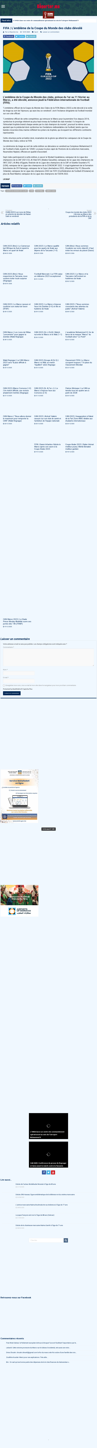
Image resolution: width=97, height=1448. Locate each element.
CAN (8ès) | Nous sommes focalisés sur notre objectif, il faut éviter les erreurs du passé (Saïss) (79, 248)
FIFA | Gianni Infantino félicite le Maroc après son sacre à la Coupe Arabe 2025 (47, 446)
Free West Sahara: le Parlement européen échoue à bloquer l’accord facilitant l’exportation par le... (41, 1343)
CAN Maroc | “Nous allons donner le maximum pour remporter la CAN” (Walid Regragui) (17, 418)
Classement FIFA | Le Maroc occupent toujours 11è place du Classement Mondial (78, 362)
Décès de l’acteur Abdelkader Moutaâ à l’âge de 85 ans (36, 1184)
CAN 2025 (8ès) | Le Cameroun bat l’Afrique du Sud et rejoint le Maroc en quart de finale (16, 248)
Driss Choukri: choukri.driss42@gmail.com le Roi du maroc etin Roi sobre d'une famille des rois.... (41, 1353)
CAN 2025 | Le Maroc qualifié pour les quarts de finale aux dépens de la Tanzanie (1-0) (46, 248)
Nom (5, 670)
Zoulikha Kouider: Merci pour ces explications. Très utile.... (27, 1357)
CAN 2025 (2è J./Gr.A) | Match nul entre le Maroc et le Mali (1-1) (48, 333)
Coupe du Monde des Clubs (17, 191)
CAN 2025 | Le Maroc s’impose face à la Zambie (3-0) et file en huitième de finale (47, 306)
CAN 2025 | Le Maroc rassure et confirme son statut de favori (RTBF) (17, 306)
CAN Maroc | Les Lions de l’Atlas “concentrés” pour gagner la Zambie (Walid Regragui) (17, 334)
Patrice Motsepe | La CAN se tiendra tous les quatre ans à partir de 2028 (77, 390)
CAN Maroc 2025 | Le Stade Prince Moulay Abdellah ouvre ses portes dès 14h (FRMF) (17, 621)
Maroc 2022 (51, 191)
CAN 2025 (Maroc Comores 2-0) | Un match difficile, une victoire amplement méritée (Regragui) (17, 390)
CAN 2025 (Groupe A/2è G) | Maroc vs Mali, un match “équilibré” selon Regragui (46, 362)
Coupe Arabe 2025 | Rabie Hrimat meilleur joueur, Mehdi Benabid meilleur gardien (79, 446)
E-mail (6, 677)
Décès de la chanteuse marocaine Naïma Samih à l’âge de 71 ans (39, 1225)
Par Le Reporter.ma (11, 32)
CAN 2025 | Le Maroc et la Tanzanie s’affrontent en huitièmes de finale (76, 276)
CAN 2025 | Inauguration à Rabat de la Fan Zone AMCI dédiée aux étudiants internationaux (79, 418)
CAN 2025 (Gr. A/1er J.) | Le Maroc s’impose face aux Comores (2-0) (46, 390)
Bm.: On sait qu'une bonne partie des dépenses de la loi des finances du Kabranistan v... (38, 1362)
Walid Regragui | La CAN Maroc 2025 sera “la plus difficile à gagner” (16, 362)
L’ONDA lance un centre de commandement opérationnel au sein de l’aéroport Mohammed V (46, 20)
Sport (36, 32)
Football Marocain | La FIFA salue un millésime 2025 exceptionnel (48, 275)
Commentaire (8, 647)
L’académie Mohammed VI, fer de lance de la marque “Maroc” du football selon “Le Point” (79, 334)
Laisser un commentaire (51, 32)
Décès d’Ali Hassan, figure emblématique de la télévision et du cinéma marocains (45, 1195)
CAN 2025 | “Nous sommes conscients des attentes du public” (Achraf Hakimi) (77, 306)
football (39, 191)
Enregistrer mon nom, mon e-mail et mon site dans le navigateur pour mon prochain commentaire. (41, 685)
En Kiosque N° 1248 (48, 829)
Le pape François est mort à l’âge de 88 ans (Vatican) (35, 1215)
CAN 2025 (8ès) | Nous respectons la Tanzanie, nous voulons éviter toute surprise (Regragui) (15, 277)
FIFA (31, 191)
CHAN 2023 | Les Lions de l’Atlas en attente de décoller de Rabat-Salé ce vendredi (18, 213)
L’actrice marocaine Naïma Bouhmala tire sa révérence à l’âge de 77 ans (42, 1205)
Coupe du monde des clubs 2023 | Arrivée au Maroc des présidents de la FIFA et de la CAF (78, 214)
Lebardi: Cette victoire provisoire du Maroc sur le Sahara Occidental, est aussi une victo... (38, 1348)
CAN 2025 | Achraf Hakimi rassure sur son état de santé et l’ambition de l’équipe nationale (47, 418)
